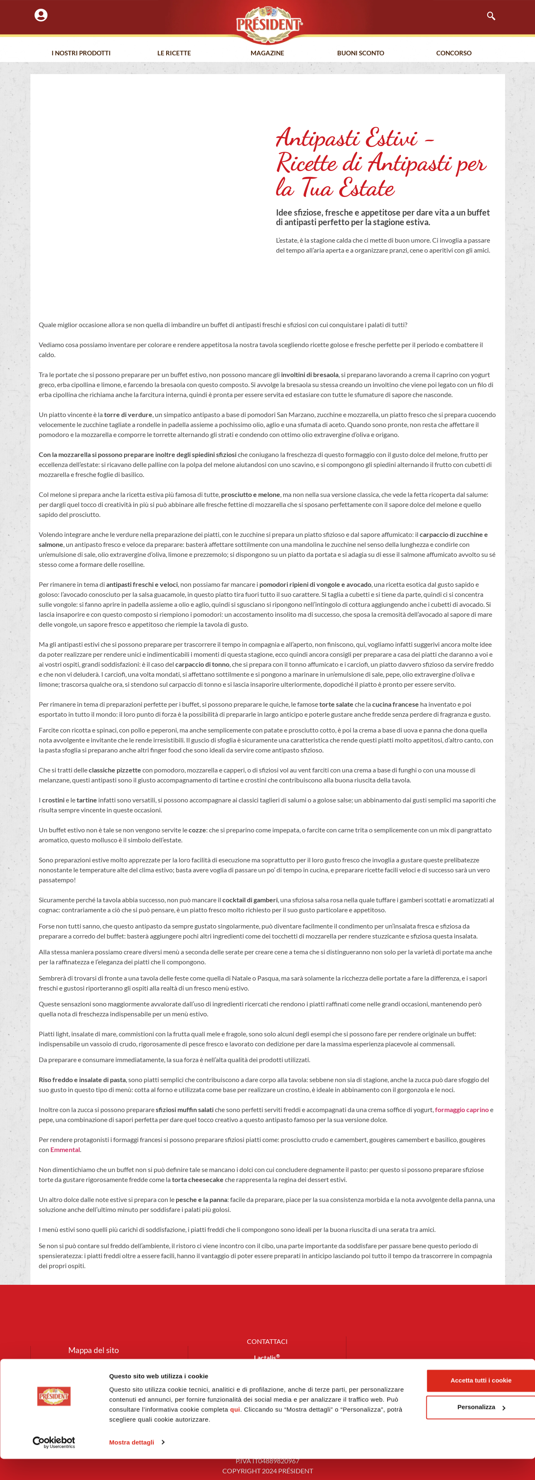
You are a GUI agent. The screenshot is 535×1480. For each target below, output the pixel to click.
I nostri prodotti (81, 53)
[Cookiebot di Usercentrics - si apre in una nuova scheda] (53, 1464)
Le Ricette (174, 53)
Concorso (454, 53)
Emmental (65, 1149)
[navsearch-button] (487, 16)
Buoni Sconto (360, 53)
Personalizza (444, 1428)
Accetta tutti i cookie (444, 1402)
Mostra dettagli (131, 1463)
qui (325, 1430)
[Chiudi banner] (522, 1393)
